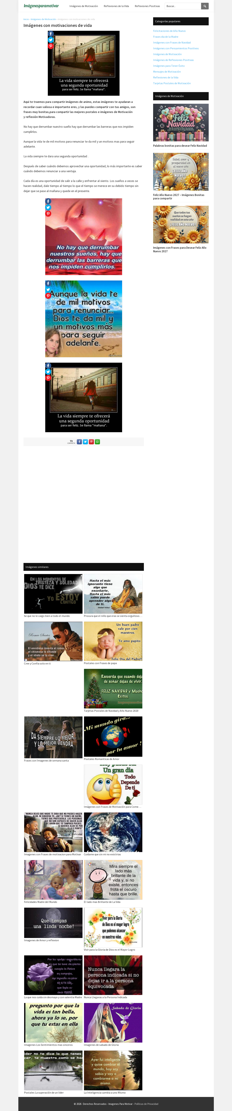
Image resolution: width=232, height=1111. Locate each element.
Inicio (26, 19)
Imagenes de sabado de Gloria (101, 1044)
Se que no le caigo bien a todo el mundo (47, 616)
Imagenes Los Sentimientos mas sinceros (48, 1044)
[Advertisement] (83, 503)
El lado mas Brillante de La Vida (102, 902)
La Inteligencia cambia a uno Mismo (105, 1092)
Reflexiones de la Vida (165, 77)
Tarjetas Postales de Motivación (172, 83)
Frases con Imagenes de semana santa (46, 760)
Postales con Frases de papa (100, 663)
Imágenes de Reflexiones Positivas (173, 60)
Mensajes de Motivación (167, 71)
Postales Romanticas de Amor (101, 759)
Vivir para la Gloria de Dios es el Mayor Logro (109, 949)
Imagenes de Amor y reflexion (41, 940)
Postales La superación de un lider (44, 1092)
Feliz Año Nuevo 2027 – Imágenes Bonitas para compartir (178, 196)
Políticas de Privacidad (146, 1104)
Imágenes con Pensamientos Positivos (176, 48)
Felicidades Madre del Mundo (40, 902)
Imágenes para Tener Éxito (169, 65)
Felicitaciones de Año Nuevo (169, 31)
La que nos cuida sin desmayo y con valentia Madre (53, 997)
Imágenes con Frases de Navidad (172, 42)
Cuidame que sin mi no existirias (102, 854)
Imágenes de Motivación (43, 19)
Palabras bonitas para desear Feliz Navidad (180, 146)
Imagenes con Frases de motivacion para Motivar (52, 854)
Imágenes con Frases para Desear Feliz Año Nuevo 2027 (179, 249)
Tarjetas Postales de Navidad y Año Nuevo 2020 (111, 710)
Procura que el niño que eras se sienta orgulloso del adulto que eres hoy (113, 616)
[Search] (205, 6)
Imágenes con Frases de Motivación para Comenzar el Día (113, 806)
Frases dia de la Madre (165, 36)
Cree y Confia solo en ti (37, 663)
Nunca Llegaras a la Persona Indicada (105, 997)
